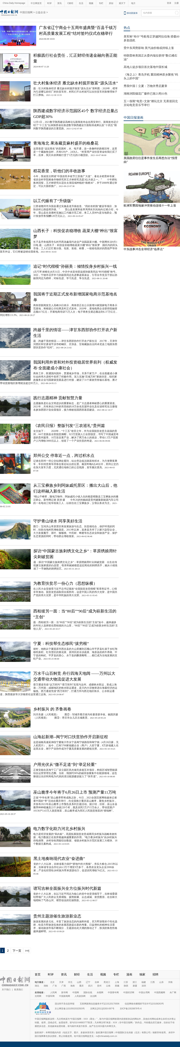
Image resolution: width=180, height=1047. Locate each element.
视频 (91, 3)
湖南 (46, 986)
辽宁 (88, 982)
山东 (161, 982)
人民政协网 (80, 996)
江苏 (126, 982)
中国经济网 (128, 992)
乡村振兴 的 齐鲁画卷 (52, 709)
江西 (152, 982)
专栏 (101, 3)
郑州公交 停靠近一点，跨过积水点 (63, 455)
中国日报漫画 (133, 117)
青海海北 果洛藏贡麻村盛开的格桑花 (65, 143)
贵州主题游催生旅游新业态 (57, 916)
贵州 (99, 986)
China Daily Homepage (14, 3)
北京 (52, 982)
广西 (63, 986)
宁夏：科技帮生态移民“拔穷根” (61, 643)
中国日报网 (26, 12)
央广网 (173, 992)
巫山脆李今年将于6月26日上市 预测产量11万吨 (74, 792)
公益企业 (40, 12)
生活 (81, 3)
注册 (176, 3)
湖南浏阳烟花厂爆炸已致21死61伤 (145, 93)
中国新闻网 (64, 996)
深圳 (144, 986)
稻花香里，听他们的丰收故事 (59, 171)
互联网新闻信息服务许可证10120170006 (99, 1003)
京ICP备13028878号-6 (131, 1008)
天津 (61, 982)
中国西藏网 (159, 992)
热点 (127, 28)
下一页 (17, 950)
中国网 (75, 992)
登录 (169, 3)
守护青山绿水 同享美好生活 (57, 521)
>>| (27, 950)
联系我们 (18, 989)
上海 (117, 982)
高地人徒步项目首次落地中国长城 (145, 66)
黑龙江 (107, 982)
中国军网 (50, 996)
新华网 (64, 992)
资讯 (59, 3)
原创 (111, 3)
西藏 (117, 986)
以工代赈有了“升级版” (53, 201)
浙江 (135, 982)
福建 (143, 982)
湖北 (37, 986)
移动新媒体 (132, 13)
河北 (70, 982)
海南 (72, 986)
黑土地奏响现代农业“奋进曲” (59, 858)
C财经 (70, 3)
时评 (49, 3)
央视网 (100, 992)
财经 (77, 974)
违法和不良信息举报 (64, 1003)
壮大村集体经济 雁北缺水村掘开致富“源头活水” (75, 83)
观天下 (122, 3)
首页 (38, 974)
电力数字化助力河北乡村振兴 (59, 828)
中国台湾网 (144, 992)
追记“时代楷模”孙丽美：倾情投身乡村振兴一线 (75, 266)
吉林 (97, 982)
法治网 (93, 996)
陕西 (126, 986)
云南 (108, 986)
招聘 (155, 974)
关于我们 (6, 989)
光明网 (38, 996)
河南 (170, 982)
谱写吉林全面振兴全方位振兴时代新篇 (67, 888)
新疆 (135, 986)
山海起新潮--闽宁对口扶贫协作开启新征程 (70, 737)
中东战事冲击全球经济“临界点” (144, 249)
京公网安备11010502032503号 (70, 1008)
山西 (79, 982)
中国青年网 (113, 992)
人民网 (53, 992)
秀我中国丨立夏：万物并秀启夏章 (145, 85)
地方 (133, 3)
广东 (55, 986)
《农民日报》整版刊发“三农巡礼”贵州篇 (69, 425)
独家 (142, 974)
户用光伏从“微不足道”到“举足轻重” (64, 764)
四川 (90, 986)
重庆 (81, 986)
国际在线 (87, 992)
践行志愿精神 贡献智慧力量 (57, 398)
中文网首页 (36, 3)
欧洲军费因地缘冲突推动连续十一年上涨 (150, 205)
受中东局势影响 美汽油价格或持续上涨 (149, 47)
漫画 (129, 974)
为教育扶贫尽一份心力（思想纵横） (65, 583)
